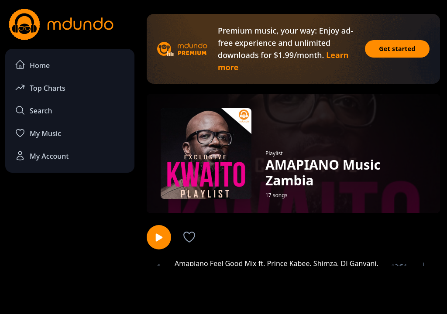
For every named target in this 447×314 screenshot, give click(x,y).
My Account (42, 155)
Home (32, 64)
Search (33, 110)
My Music (38, 133)
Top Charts (40, 87)
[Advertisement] (223, 289)
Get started (397, 48)
